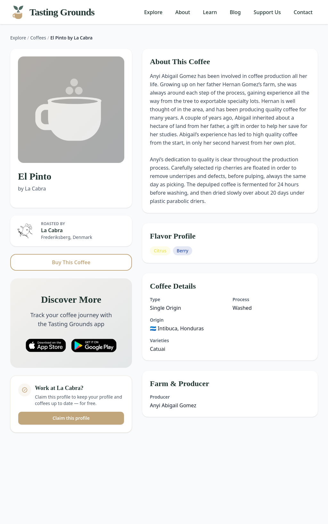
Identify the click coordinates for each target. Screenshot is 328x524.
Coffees (38, 38)
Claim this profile (71, 418)
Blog (235, 12)
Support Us (267, 12)
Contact (303, 12)
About (182, 12)
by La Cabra (32, 188)
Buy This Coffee (71, 262)
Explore (153, 12)
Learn (210, 12)
